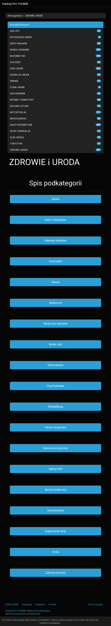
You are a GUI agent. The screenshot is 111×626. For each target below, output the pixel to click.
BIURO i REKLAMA (18, 43)
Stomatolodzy (55, 510)
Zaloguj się (27, 604)
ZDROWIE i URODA (34, 16)
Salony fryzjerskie (55, 427)
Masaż (56, 282)
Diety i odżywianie (55, 219)
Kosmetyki (55, 261)
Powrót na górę (95, 604)
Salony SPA (55, 468)
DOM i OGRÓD (16, 68)
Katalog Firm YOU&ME (15, 3)
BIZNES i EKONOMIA (19, 50)
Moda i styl (55, 344)
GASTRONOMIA (17, 93)
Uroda (55, 551)
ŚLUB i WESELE (17, 137)
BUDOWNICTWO (17, 56)
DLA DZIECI (15, 62)
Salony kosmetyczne (55, 448)
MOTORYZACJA (18, 112)
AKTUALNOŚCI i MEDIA (21, 37)
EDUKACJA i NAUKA (19, 75)
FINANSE (14, 81)
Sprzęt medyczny (55, 489)
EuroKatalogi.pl (43, 611)
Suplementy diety (55, 531)
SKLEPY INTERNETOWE (21, 125)
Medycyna (55, 302)
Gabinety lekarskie (55, 240)
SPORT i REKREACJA (20, 131)
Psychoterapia (55, 385)
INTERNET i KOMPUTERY (22, 100)
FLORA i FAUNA (17, 87)
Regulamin (40, 604)
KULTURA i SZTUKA (19, 106)
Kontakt (52, 604)
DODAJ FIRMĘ (12, 604)
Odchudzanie (55, 365)
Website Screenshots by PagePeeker (23, 614)
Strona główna (15, 16)
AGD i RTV (15, 31)
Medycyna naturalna (55, 323)
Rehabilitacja (55, 406)
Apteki (55, 199)
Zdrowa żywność (55, 572)
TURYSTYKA (16, 143)
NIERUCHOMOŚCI (18, 118)
